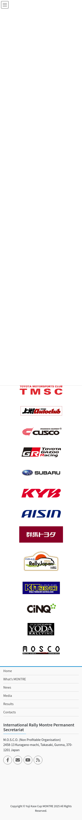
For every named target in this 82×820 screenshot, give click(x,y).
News (7, 687)
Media (7, 695)
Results (8, 704)
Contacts (9, 712)
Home (7, 671)
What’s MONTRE (14, 679)
